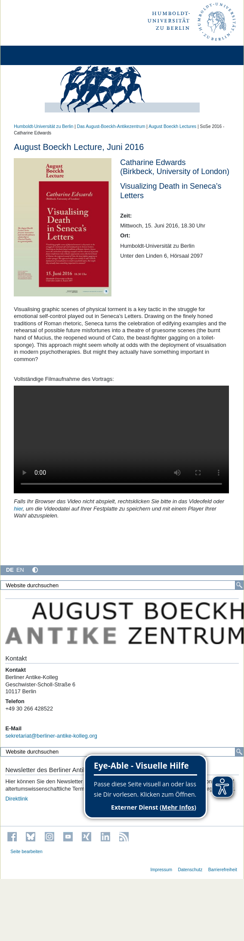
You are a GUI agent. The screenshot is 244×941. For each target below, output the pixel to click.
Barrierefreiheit (222, 869)
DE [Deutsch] (10, 570)
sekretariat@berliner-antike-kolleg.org (51, 735)
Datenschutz (190, 869)
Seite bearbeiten (26, 851)
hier (18, 508)
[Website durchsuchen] (122, 585)
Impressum (161, 869)
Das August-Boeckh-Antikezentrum (111, 126)
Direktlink (16, 798)
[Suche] (239, 585)
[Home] (31, 55)
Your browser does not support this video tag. (121, 439)
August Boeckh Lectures (172, 126)
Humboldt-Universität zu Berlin (43, 126)
